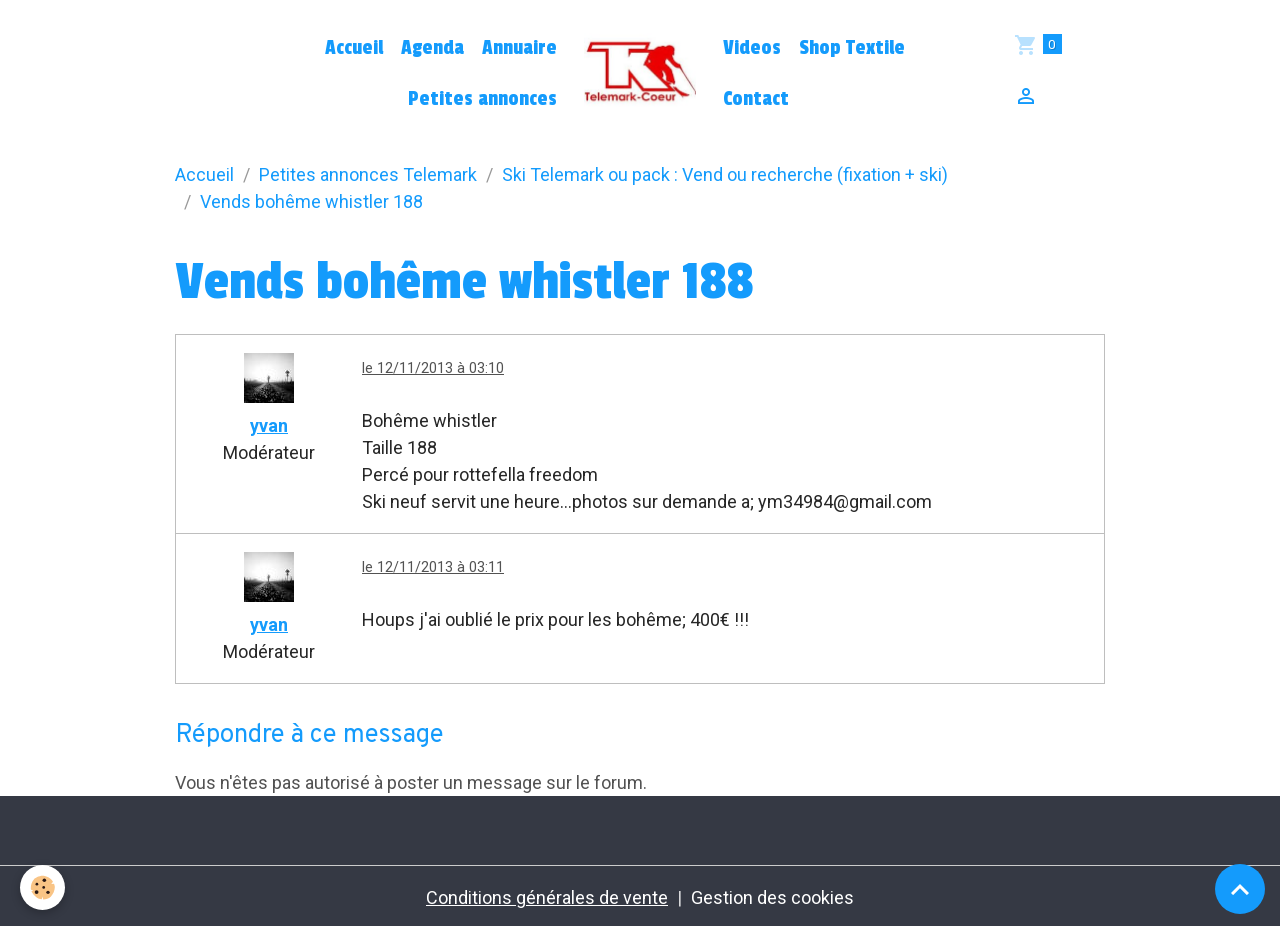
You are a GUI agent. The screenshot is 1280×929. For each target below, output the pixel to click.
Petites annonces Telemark (368, 174)
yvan (269, 425)
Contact (756, 99)
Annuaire (519, 48)
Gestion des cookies (772, 897)
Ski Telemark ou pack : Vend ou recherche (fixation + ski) (725, 174)
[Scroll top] (1240, 889)
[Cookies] (42, 887)
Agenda (432, 48)
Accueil (354, 48)
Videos (752, 48)
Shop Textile (852, 48)
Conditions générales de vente (547, 897)
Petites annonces (482, 99)
